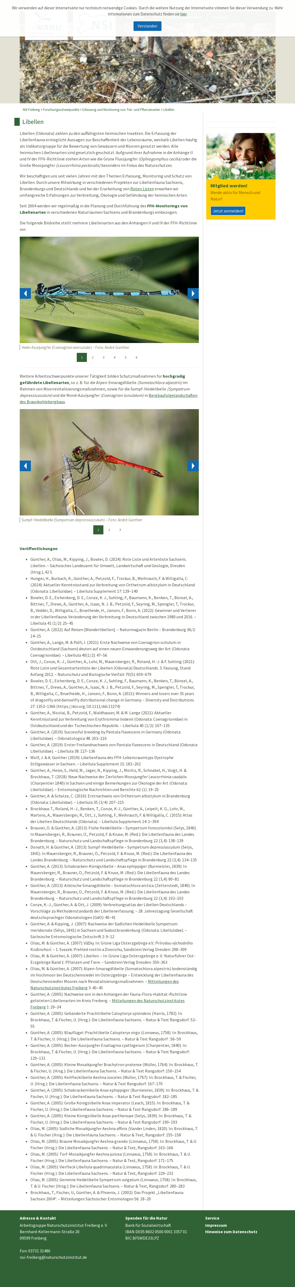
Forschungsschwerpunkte (61, 109)
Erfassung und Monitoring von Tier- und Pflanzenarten (121, 109)
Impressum (216, 1225)
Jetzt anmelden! (228, 210)
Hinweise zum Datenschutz (231, 1231)
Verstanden (147, 26)
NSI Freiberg (31, 109)
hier (183, 14)
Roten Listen (142, 188)
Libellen (168, 109)
